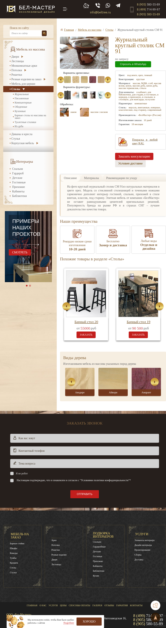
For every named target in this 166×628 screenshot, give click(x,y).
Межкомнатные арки (24, 65)
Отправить (84, 494)
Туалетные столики (25, 122)
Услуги (141, 534)
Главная (32, 605)
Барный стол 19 (138, 322)
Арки (53, 540)
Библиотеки (19, 196)
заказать (86, 334)
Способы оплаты (79, 605)
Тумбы (13, 558)
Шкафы (13, 548)
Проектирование (142, 550)
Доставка (138, 559)
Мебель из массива (30, 49)
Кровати (14, 563)
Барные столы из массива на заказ (30, 116)
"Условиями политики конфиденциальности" (105, 480)
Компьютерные (23, 102)
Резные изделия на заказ (26, 79)
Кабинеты (18, 191)
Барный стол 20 (86, 322)
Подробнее (68, 623)
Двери (15, 56)
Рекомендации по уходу (121, 178)
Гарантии (122, 605)
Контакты (136, 605)
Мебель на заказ (20, 535)
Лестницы (17, 61)
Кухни (96, 576)
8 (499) (148, 9)
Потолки (16, 70)
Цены (63, 605)
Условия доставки (130, 163)
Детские (17, 177)
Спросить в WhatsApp (133, 64)
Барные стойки (17, 543)
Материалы (91, 178)
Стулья (15, 138)
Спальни (17, 168)
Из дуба (19, 126)
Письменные (22, 98)
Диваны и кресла (21, 134)
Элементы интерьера (144, 540)
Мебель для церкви (23, 83)
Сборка (137, 555)
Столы (15, 89)
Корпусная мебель (22, 143)
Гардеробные (99, 547)
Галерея (97, 605)
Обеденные (21, 106)
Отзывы (109, 605)
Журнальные (22, 94)
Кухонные (20, 111)
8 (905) (148, 4)
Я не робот (22, 473)
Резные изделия (58, 555)
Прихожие (18, 187)
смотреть (19, 252)
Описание (70, 178)
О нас (43, 605)
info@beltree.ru (100, 12)
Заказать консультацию (134, 156)
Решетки (16, 74)
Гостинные (19, 182)
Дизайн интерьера (143, 545)
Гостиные (97, 556)
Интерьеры (24, 161)
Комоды (14, 553)
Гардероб (18, 173)
